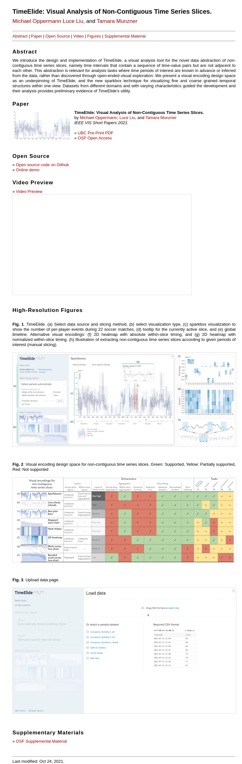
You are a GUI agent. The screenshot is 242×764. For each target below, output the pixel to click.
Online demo (28, 169)
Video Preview (29, 191)
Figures (94, 36)
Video (78, 36)
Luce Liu (73, 21)
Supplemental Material (124, 36)
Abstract (20, 36)
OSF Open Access (95, 138)
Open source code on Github (42, 164)
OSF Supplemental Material (41, 741)
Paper (36, 36)
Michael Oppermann (36, 21)
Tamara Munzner (117, 21)
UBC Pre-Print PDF (96, 133)
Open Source (58, 36)
